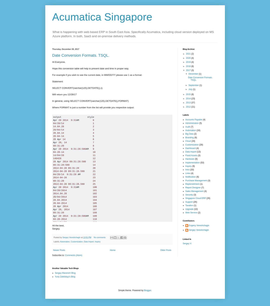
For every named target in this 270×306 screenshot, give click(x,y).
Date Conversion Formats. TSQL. (80, 55)
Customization (77, 242)
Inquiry (97, 242)
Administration (192, 123)
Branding (189, 137)
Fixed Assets (191, 155)
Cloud (188, 141)
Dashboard (190, 148)
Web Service (191, 212)
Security (189, 195)
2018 (188, 66)
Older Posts (165, 250)
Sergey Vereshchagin (199, 230)
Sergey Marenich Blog (65, 273)
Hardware (190, 159)
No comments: (100, 237)
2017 (188, 70)
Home (112, 250)
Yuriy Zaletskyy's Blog (65, 276)
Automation (65, 242)
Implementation (192, 162)
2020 (188, 58)
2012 (188, 107)
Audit (187, 127)
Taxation (189, 205)
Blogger (147, 290)
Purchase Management (196, 180)
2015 (188, 94)
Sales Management (194, 191)
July (190, 89)
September (193, 85)
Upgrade (189, 209)
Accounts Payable (193, 119)
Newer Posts (59, 250)
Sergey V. (187, 243)
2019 (188, 62)
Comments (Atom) (73, 255)
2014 (188, 98)
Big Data (189, 134)
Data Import (89, 242)
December (193, 74)
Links (187, 173)
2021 (188, 54)
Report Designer (193, 187)
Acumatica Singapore (102, 17)
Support (189, 202)
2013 (188, 102)
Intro (187, 169)
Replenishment (192, 184)
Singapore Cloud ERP (195, 198)
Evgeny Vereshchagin (199, 225)
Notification (190, 177)
